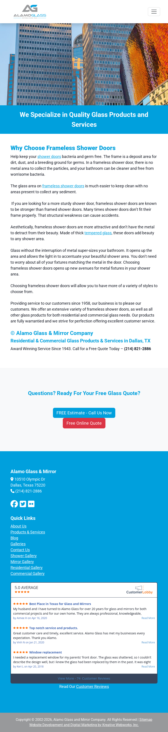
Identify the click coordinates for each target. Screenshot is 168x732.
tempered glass (98, 233)
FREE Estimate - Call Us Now (84, 412)
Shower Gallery (23, 555)
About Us (18, 526)
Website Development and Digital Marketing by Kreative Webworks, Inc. (84, 725)
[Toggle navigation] (154, 11)
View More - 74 (84, 678)
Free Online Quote (84, 423)
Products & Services (27, 532)
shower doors (49, 156)
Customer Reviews (92, 686)
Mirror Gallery (22, 561)
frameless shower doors (63, 186)
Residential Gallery (26, 567)
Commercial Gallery (27, 573)
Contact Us (20, 550)
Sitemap (145, 720)
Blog (14, 538)
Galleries (18, 544)
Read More (148, 618)
